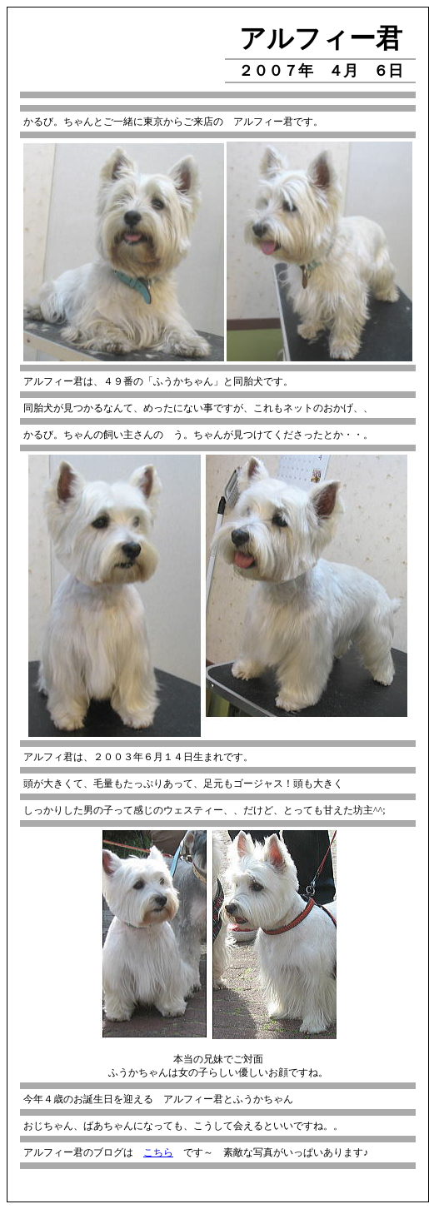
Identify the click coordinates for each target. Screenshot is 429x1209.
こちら (158, 1152)
